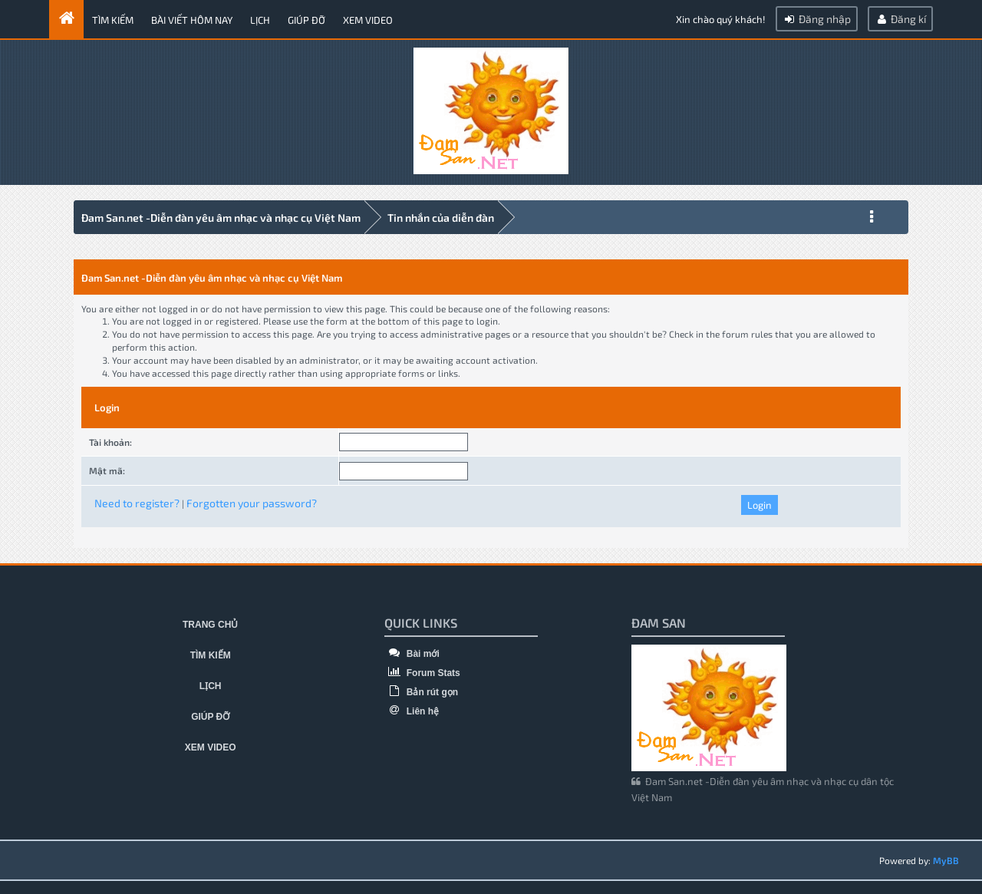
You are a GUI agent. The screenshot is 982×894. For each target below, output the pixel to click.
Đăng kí (900, 18)
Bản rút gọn (421, 692)
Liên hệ (411, 711)
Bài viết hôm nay (191, 20)
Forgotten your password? (251, 503)
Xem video (368, 20)
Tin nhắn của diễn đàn (440, 217)
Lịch (260, 20)
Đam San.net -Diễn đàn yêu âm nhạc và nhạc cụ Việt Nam (221, 217)
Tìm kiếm (112, 20)
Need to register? (137, 503)
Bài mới (411, 653)
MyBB (946, 860)
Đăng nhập (817, 18)
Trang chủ (210, 624)
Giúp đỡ (306, 20)
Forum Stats (422, 673)
